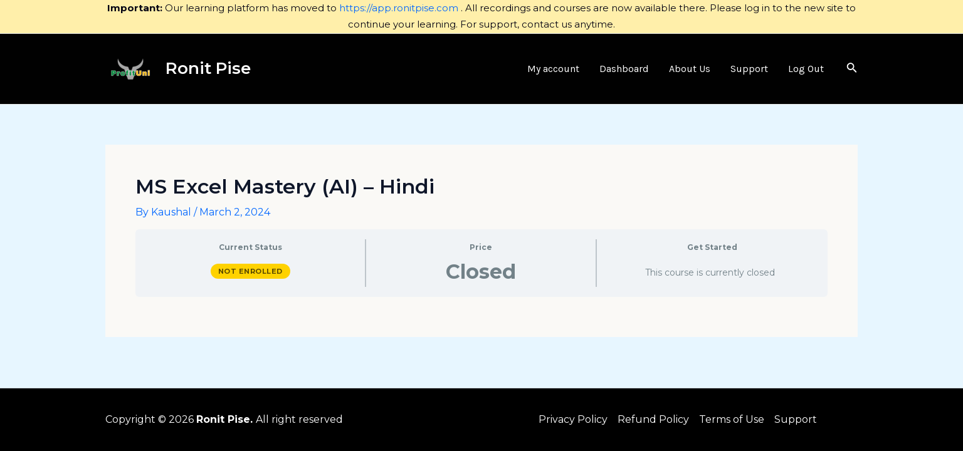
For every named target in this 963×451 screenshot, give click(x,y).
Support (795, 419)
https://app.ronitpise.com (398, 8)
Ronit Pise (208, 68)
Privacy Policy (573, 419)
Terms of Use (731, 419)
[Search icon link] (852, 69)
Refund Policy (653, 419)
